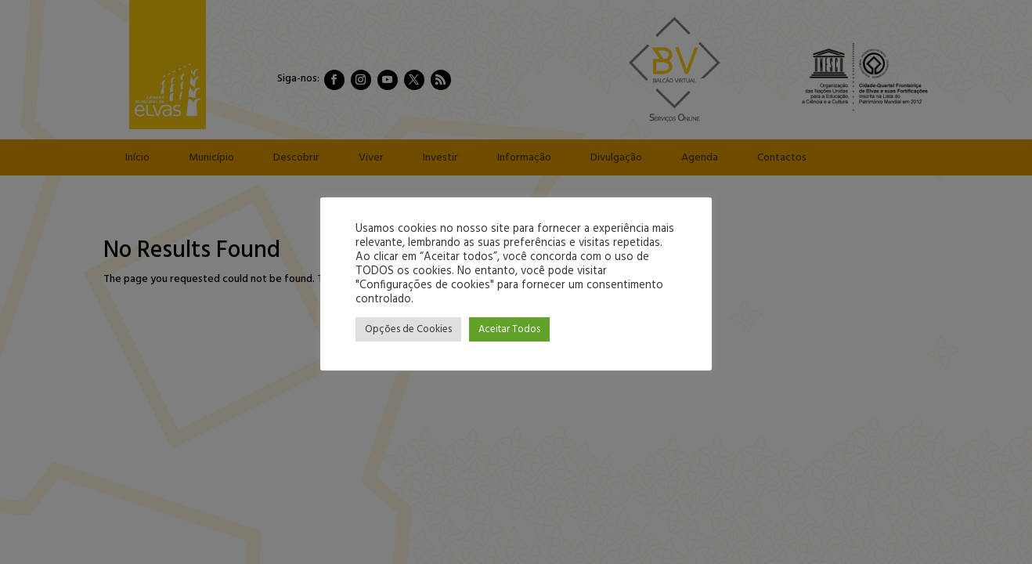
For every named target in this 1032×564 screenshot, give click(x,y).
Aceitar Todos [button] (509, 329)
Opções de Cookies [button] (408, 329)
